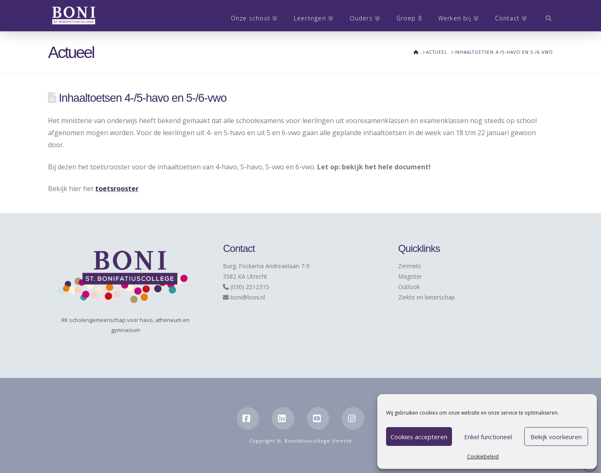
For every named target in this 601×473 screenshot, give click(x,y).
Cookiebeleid (483, 456)
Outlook (409, 287)
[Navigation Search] (544, 15)
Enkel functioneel (488, 437)
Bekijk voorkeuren (556, 437)
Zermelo (409, 266)
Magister (410, 276)
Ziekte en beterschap (426, 297)
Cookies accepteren (419, 437)
